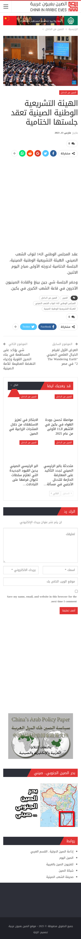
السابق (67, 493)
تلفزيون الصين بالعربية (59, 864)
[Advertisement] (40, 201)
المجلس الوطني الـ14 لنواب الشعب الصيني (55, 303)
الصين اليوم (66, 857)
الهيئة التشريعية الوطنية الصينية (60, 309)
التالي (55, 493)
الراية (36, 932)
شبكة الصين (66, 870)
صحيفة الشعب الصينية (59, 877)
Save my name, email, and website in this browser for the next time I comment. (42, 599)
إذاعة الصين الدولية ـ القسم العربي (51, 851)
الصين (65, 298)
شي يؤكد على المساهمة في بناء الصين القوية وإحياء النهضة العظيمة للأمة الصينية (19, 359)
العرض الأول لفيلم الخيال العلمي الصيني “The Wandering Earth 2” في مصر (62, 357)
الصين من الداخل (68, 92)
